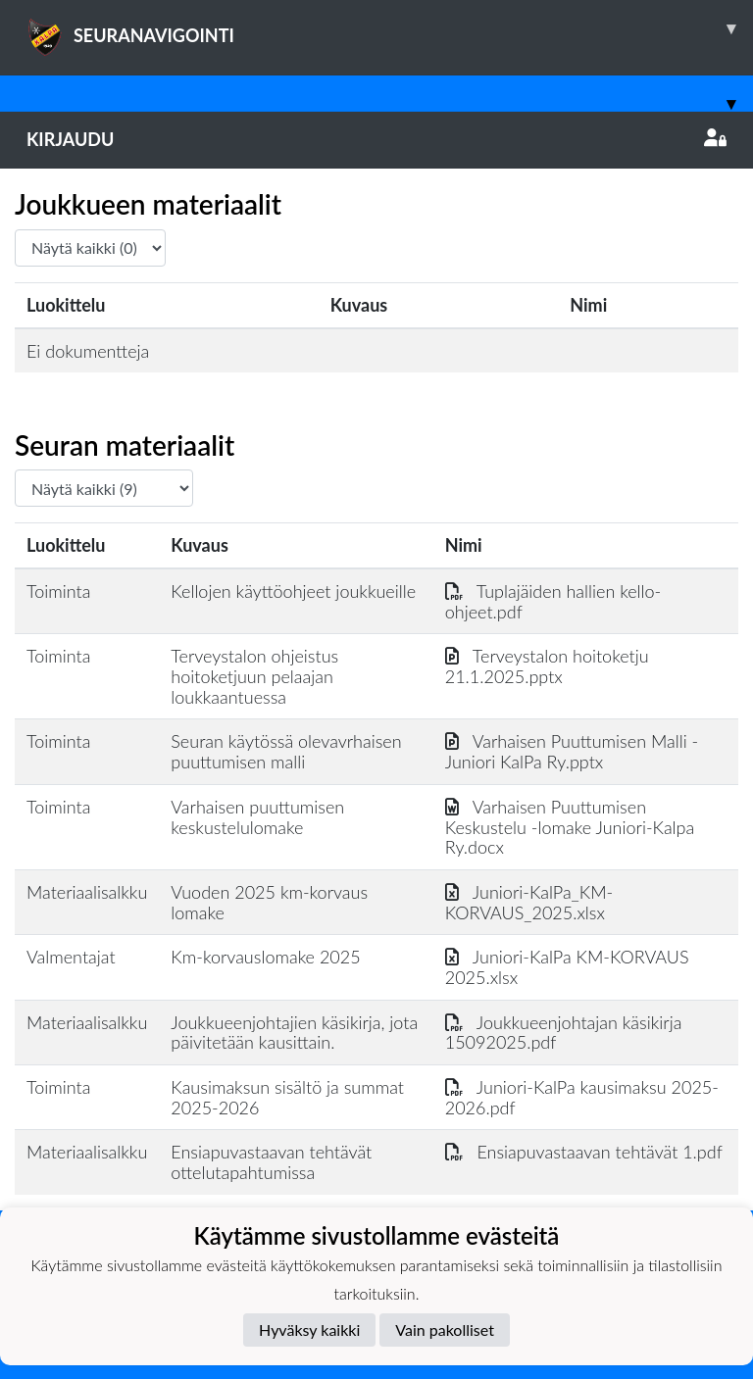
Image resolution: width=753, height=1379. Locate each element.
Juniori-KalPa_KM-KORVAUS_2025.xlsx (529, 902)
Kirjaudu (376, 139)
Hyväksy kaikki (309, 1329)
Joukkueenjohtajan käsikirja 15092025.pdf (563, 1032)
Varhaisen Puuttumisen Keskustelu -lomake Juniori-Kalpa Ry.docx (570, 827)
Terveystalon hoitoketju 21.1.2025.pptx (547, 666)
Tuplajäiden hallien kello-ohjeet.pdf (553, 601)
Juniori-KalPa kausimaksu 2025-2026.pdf (582, 1097)
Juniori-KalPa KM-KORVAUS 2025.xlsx (567, 967)
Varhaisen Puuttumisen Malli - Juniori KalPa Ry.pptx (571, 751)
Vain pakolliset (444, 1329)
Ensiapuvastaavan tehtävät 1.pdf (584, 1151)
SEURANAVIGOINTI (389, 28)
